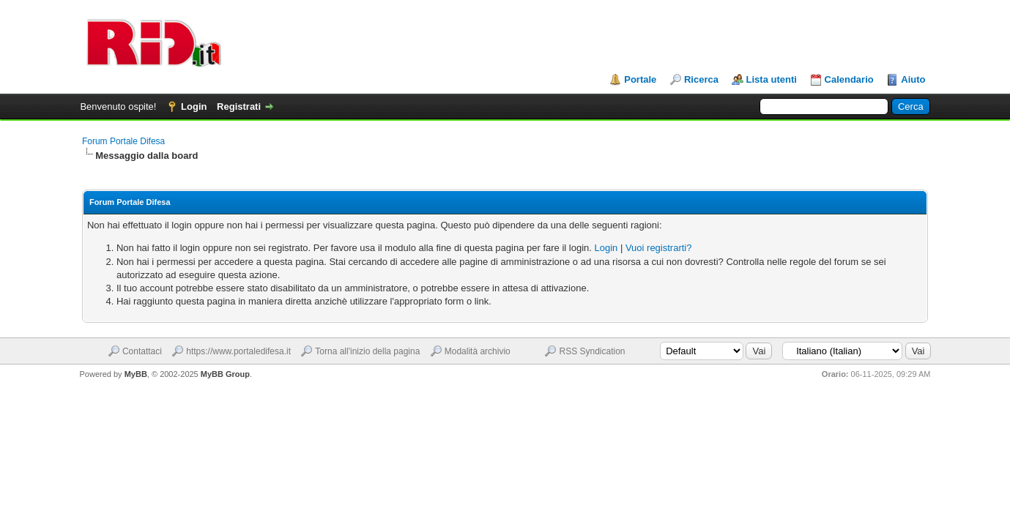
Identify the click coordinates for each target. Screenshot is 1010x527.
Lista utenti (771, 79)
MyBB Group (225, 374)
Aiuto (913, 79)
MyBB (136, 374)
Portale (640, 79)
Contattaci (142, 351)
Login (194, 106)
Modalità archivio (477, 351)
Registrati (239, 106)
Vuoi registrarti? (658, 247)
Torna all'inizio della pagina (367, 351)
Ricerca (701, 79)
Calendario (849, 79)
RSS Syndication (592, 351)
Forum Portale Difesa (123, 141)
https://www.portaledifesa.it (238, 351)
